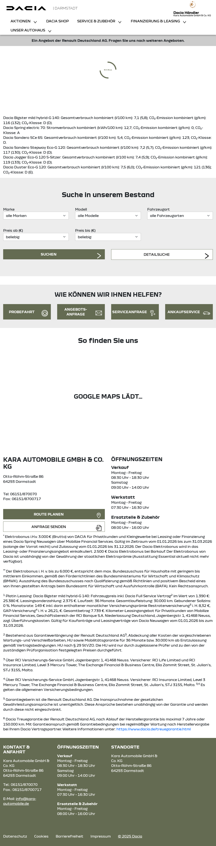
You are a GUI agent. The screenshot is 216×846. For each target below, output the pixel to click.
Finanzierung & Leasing (156, 21)
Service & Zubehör (96, 21)
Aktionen (21, 21)
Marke (9, 209)
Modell (81, 209)
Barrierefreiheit (69, 836)
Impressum (100, 836)
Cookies (41, 836)
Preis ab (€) (13, 230)
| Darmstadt (65, 8)
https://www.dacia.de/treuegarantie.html (153, 729)
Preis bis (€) (85, 230)
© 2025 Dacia (130, 836)
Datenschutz (15, 836)
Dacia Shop (57, 21)
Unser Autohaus (28, 30)
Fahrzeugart (158, 209)
